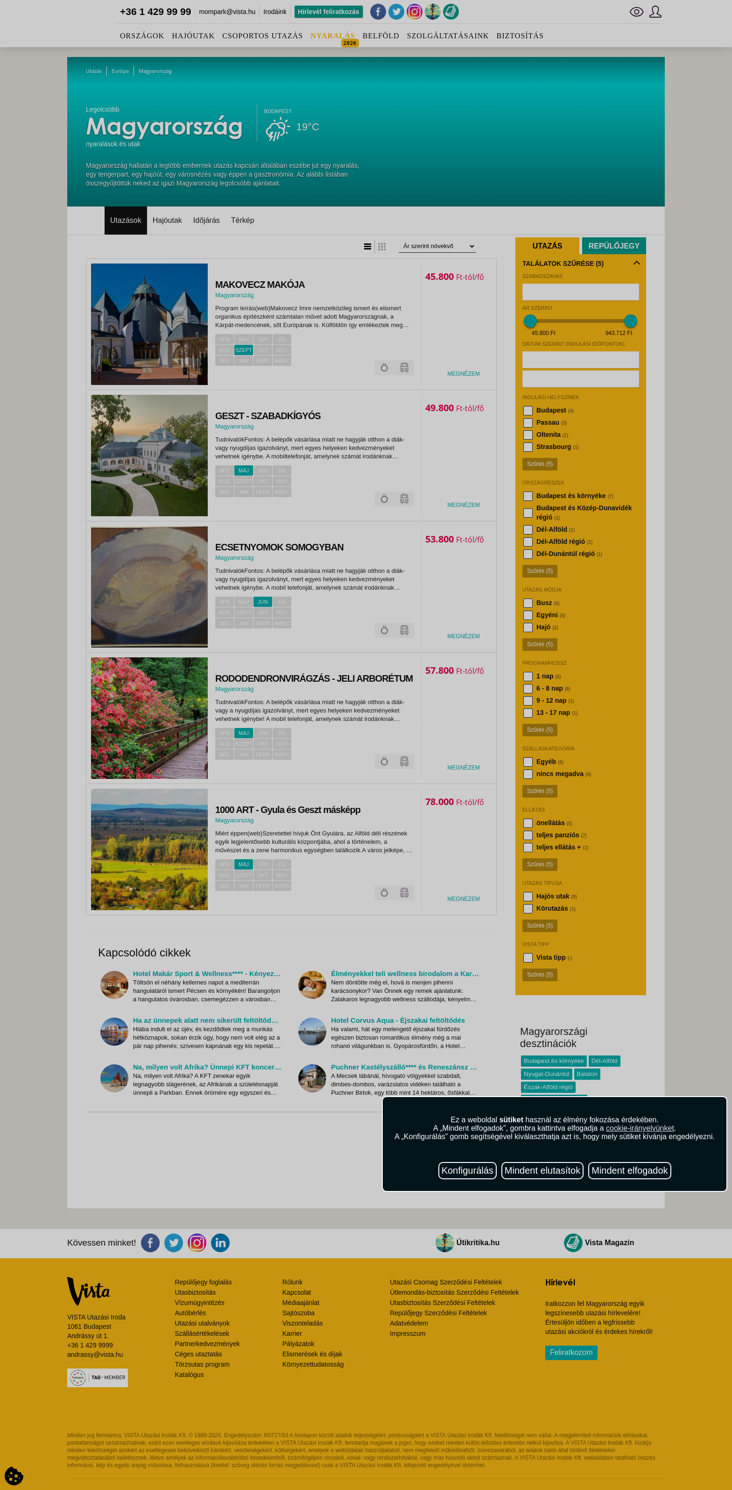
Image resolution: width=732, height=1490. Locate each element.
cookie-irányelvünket (640, 1128)
